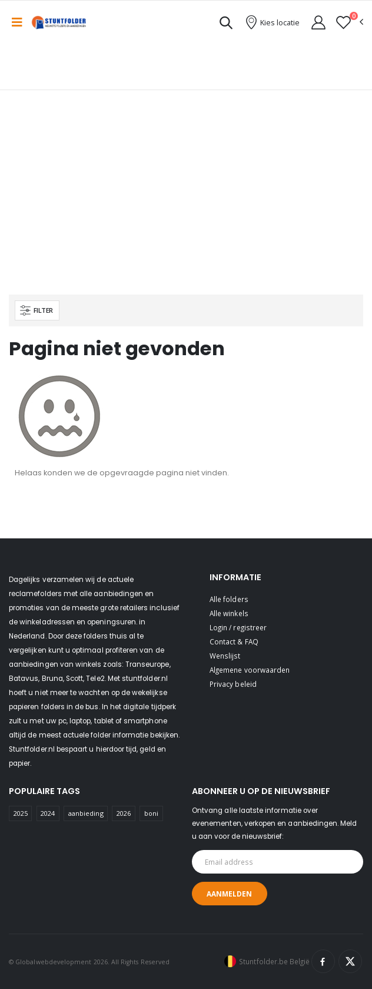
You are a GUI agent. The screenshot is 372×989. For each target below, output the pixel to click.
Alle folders (229, 599)
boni (151, 813)
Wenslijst (225, 655)
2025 (21, 813)
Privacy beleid (233, 684)
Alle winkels (229, 613)
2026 (124, 813)
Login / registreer (238, 627)
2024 (48, 813)
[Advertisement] (186, 206)
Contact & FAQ (234, 641)
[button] (226, 24)
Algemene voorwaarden (250, 669)
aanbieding (86, 813)
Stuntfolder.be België (274, 961)
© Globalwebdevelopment (51, 962)
